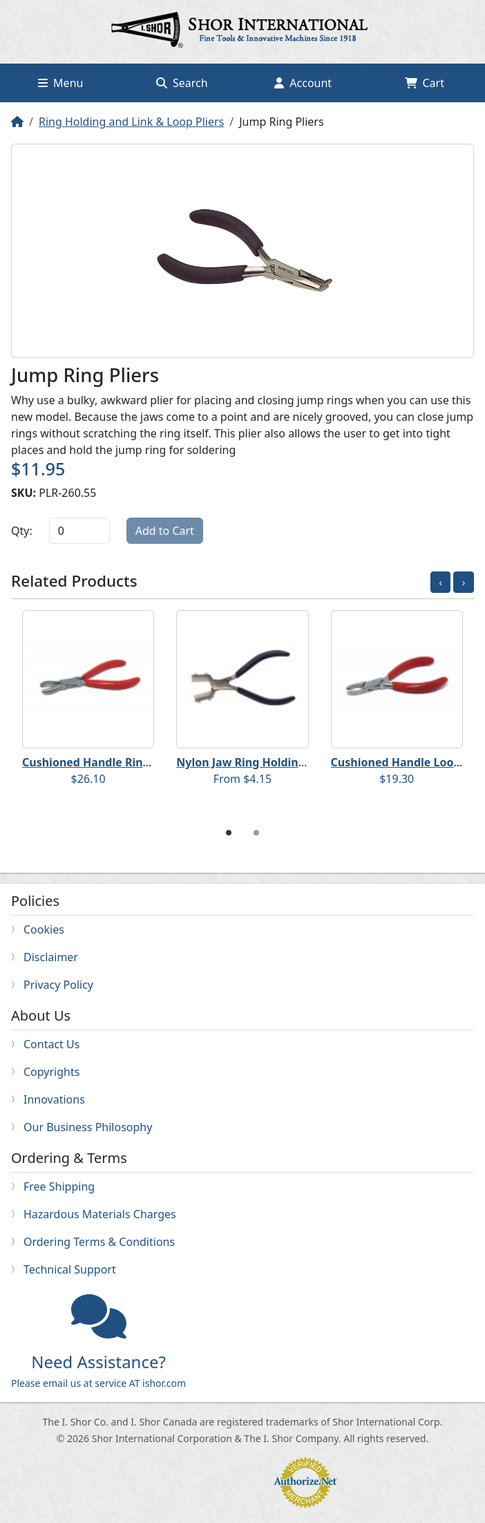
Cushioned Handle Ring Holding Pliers (125, 762)
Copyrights (51, 1071)
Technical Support (69, 1269)
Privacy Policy (58, 984)
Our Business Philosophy (87, 1127)
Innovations (54, 1099)
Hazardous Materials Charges (99, 1214)
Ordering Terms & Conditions (99, 1241)
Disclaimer (50, 957)
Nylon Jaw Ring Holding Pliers (257, 762)
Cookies (43, 929)
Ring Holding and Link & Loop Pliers (131, 121)
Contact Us (51, 1044)
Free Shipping (59, 1186)
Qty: (21, 530)
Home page (242, 32)
